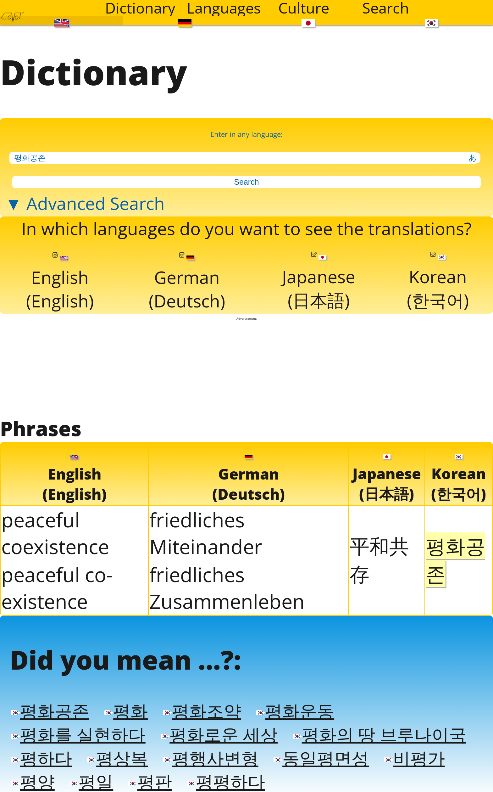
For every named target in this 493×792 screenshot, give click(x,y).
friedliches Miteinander (205, 533)
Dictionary (140, 8)
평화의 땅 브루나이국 (379, 734)
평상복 (117, 758)
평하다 (41, 758)
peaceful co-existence (57, 588)
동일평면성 (321, 758)
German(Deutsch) (187, 282)
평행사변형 (210, 758)
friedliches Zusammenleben (227, 588)
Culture (303, 8)
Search (385, 8)
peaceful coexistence (55, 533)
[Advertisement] (246, 367)
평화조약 (202, 710)
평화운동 (295, 710)
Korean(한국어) (438, 282)
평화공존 (50, 710)
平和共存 (379, 559)
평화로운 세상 (219, 734)
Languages (224, 8)
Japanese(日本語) (318, 282)
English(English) (60, 282)
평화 (126, 710)
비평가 (414, 758)
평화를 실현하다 (78, 734)
